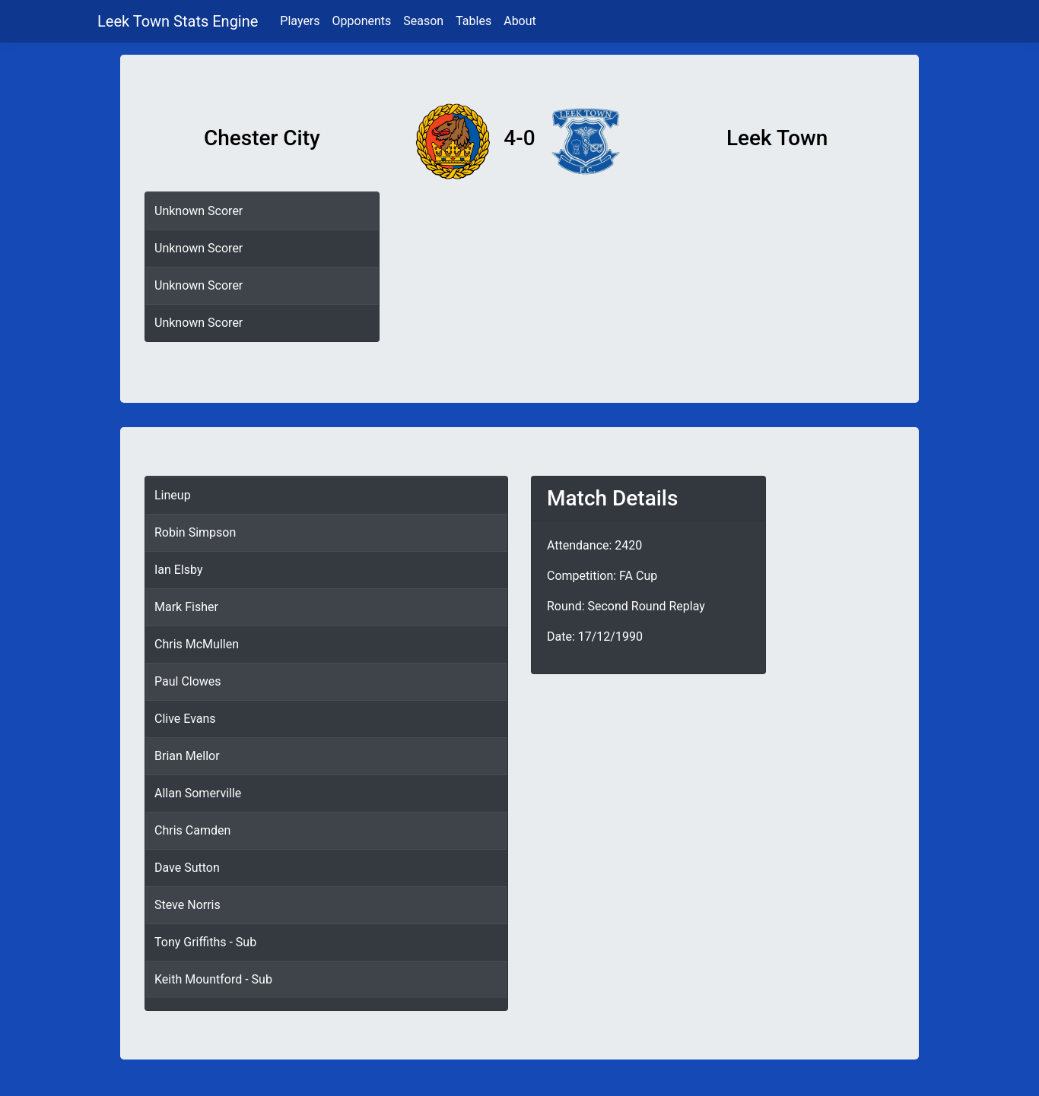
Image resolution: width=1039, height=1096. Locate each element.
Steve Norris (187, 905)
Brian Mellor (187, 756)
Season (423, 21)
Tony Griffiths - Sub (205, 942)
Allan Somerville (197, 793)
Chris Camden (192, 830)
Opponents (362, 21)
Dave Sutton (187, 867)
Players (299, 21)
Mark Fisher (186, 607)
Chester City (262, 137)
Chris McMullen (196, 644)
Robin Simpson (195, 532)
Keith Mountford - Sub (213, 979)
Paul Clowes (187, 681)
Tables (473, 21)
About (520, 21)
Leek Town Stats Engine (179, 21)
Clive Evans (185, 718)
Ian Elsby (178, 569)
